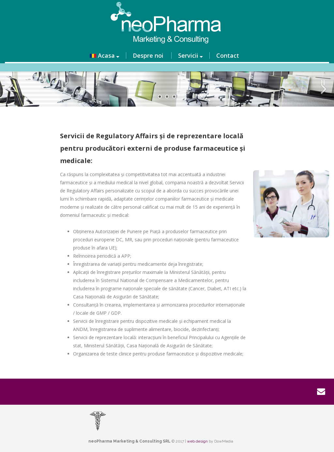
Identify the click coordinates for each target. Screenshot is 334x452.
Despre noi (148, 55)
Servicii (188, 55)
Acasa (102, 55)
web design (197, 441)
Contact (227, 55)
